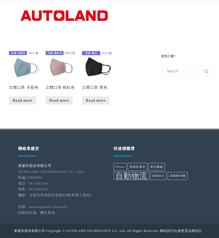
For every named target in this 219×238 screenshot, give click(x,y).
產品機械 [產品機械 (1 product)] (156, 166)
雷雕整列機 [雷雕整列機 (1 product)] (178, 175)
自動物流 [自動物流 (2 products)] (131, 176)
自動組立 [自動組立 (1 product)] (158, 175)
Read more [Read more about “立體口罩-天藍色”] (22, 100)
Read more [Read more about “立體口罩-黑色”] (95, 100)
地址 (21, 195)
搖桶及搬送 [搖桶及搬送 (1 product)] (137, 166)
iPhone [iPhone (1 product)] (120, 166)
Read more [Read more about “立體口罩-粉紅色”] (59, 100)
